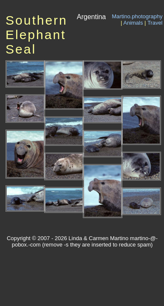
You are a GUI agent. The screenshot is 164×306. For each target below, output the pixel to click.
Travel (155, 23)
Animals (133, 23)
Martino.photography (137, 16)
